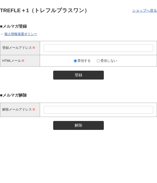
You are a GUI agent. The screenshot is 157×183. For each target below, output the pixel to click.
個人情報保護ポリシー (20, 34)
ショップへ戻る (144, 10)
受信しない (109, 61)
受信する (84, 61)
